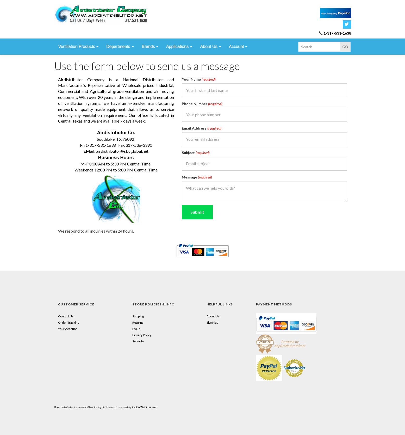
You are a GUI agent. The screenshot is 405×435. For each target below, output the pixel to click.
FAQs (136, 329)
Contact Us (65, 316)
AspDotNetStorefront (145, 407)
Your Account (67, 329)
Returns (138, 322)
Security (138, 341)
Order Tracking (68, 322)
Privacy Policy (141, 335)
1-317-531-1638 (337, 33)
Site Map (212, 322)
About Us (213, 316)
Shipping (138, 316)
